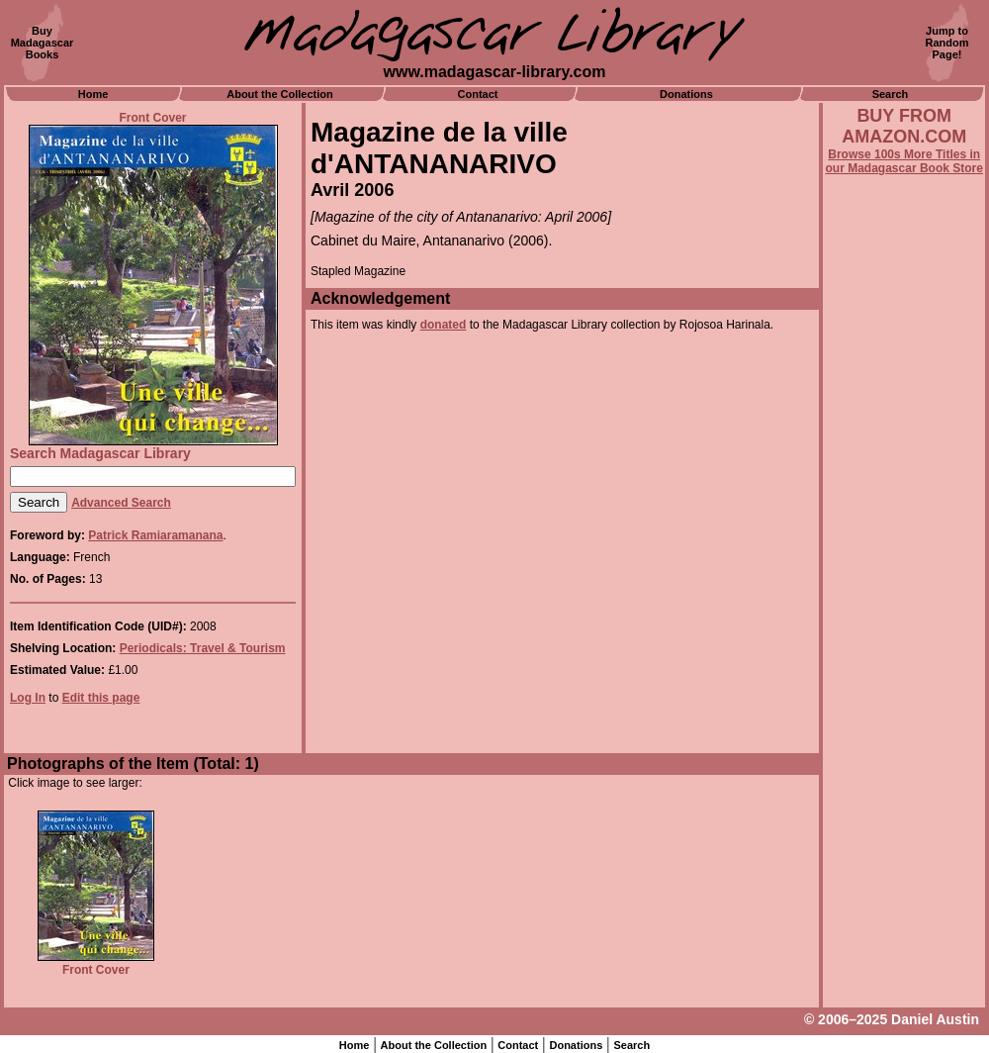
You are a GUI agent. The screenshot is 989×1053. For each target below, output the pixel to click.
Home (93, 94)
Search (890, 94)
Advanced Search (121, 503)
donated (443, 325)
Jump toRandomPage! (947, 42)
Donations (686, 94)
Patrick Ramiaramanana (155, 535)
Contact (478, 94)
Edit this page (101, 698)
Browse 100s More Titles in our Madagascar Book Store (904, 161)
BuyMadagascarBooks (42, 42)
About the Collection (279, 94)
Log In (27, 698)
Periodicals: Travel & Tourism (203, 648)
